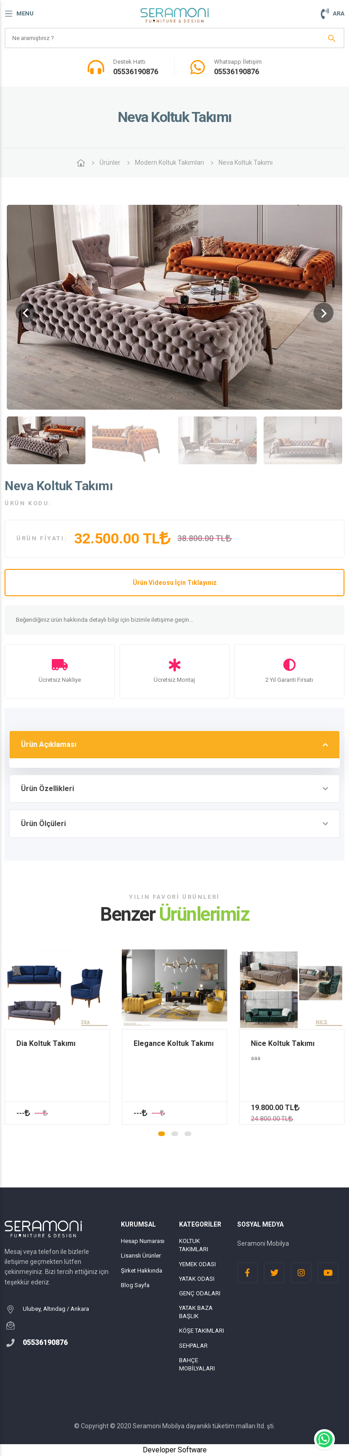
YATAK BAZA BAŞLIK (196, 1311)
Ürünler (110, 162)
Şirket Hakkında (141, 1270)
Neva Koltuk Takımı (246, 162)
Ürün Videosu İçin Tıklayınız (175, 582)
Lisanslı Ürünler (141, 1255)
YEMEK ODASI (197, 1264)
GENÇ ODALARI (199, 1293)
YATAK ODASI (196, 1278)
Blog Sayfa (135, 1285)
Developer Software (175, 1450)
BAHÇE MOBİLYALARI (197, 1364)
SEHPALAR (193, 1345)
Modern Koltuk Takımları (169, 162)
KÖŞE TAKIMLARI (201, 1330)
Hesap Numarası (143, 1241)
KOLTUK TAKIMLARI (193, 1245)
